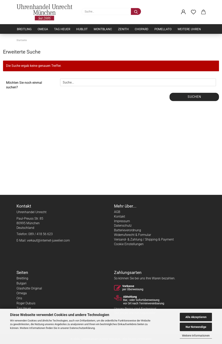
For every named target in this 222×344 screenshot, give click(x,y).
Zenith (123, 29)
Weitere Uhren (189, 29)
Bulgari (21, 283)
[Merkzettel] (193, 12)
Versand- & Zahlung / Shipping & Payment (144, 239)
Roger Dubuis (25, 303)
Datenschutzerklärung (82, 328)
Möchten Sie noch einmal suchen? (24, 85)
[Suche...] (136, 11)
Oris (19, 298)
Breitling (24, 29)
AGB (117, 212)
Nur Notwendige (196, 327)
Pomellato (163, 29)
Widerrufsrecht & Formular (132, 235)
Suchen (194, 97)
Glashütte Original (29, 288)
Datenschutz (123, 225)
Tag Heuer (62, 29)
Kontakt (119, 216)
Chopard (141, 29)
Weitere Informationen (196, 335)
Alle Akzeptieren (196, 317)
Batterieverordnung (127, 230)
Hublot (82, 29)
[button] (183, 12)
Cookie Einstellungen (129, 244)
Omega (43, 29)
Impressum (122, 221)
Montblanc (103, 29)
